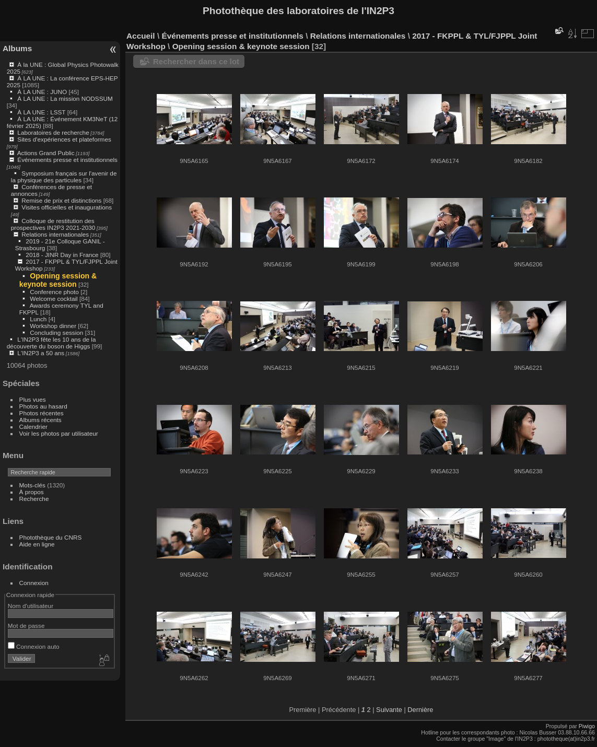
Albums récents (40, 419)
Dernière (420, 710)
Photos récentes (41, 413)
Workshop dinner (53, 325)
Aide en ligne (37, 544)
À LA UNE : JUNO (42, 91)
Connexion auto (34, 646)
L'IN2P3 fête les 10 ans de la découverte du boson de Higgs (51, 342)
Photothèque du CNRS (50, 537)
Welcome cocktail (53, 298)
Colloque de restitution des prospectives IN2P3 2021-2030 (53, 224)
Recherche (34, 498)
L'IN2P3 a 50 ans (40, 352)
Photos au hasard (43, 406)
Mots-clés (32, 485)
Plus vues (32, 399)
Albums (17, 48)
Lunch (38, 319)
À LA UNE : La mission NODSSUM (64, 98)
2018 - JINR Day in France (62, 254)
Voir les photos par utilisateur (58, 433)
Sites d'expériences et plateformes (64, 139)
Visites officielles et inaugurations (66, 207)
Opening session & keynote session (58, 280)
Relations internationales (55, 234)
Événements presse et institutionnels (67, 159)
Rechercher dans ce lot (196, 61)
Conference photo (54, 291)
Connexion (34, 582)
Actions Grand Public (46, 152)
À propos (31, 491)
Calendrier (33, 426)
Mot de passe (26, 625)
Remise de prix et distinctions (61, 200)
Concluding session (56, 332)
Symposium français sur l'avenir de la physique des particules (64, 176)
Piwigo (587, 726)
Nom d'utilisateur (30, 605)
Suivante (389, 710)
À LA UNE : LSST (41, 112)
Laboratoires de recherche (53, 132)
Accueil (140, 35)
